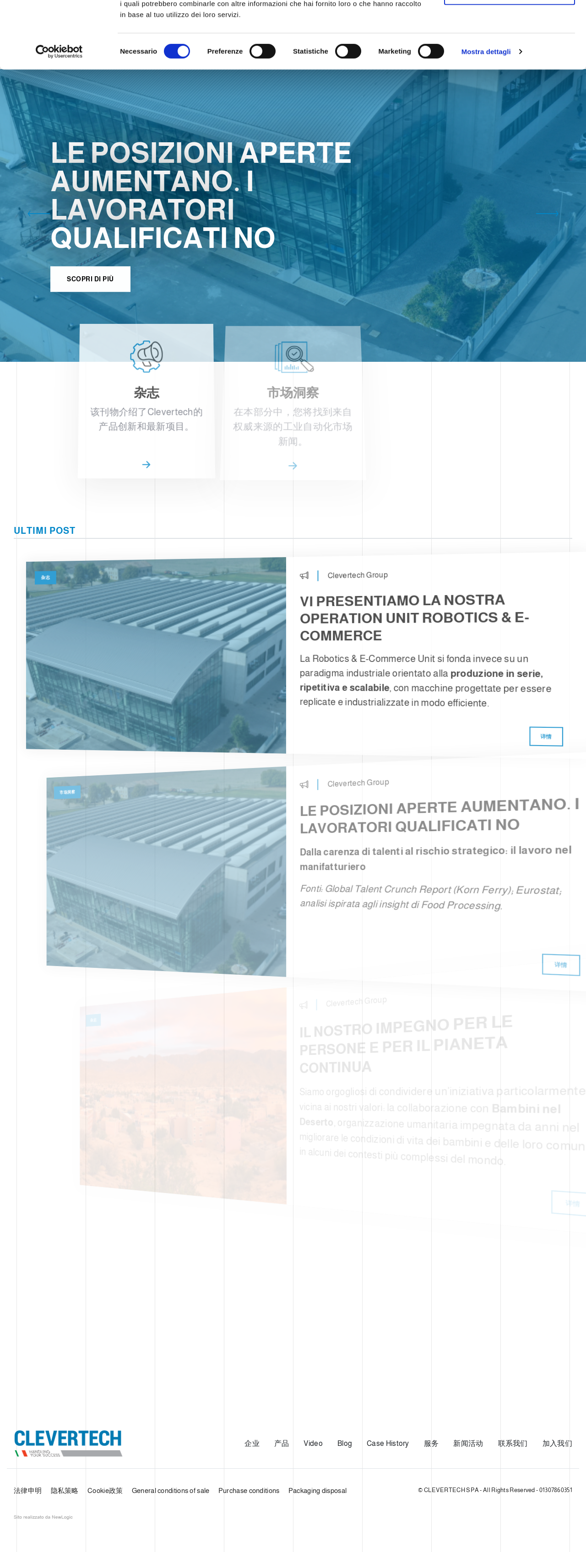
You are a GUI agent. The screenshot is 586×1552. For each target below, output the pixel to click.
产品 (281, 1443)
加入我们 (557, 1443)
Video (313, 1443)
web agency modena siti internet (43, 1517)
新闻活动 (468, 1443)
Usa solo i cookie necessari (509, 54)
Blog (344, 1443)
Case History (388, 1443)
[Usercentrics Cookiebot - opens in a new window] (59, 114)
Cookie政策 (105, 1490)
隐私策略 (65, 1490)
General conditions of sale (171, 1490)
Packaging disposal (317, 1490)
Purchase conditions (249, 1490)
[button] (38, 215)
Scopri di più (90, 289)
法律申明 (28, 1490)
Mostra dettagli (486, 114)
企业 (252, 1443)
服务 (431, 1443)
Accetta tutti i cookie (509, 24)
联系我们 (513, 1443)
